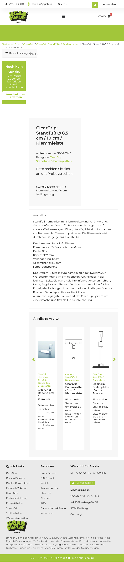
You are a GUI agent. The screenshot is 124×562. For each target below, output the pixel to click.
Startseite (7, 44)
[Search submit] (95, 4)
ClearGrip (28, 44)
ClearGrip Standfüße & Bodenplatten (57, 44)
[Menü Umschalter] (63, 16)
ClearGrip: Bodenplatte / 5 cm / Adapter (101, 388)
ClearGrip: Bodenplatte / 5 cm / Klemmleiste (73, 388)
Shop (18, 44)
